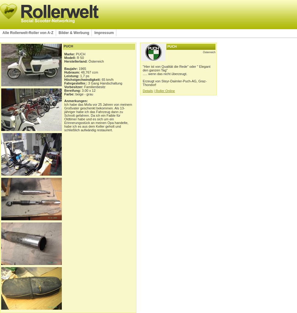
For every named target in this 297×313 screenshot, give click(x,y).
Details (148, 91)
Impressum (104, 33)
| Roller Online (164, 91)
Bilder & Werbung (73, 33)
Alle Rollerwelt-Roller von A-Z (27, 33)
